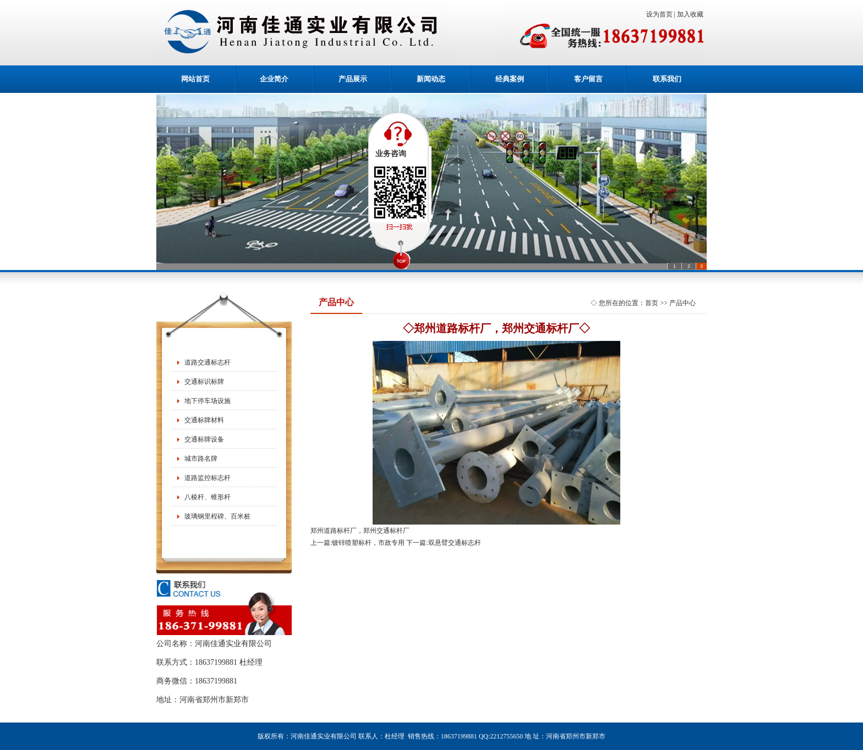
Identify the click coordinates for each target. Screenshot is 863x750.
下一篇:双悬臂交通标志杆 (443, 543)
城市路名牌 (200, 458)
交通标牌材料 (204, 420)
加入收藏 (692, 14)
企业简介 (274, 79)
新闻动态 (431, 79)
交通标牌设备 (204, 439)
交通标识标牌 (204, 381)
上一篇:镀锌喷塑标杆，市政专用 (357, 543)
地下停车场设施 (207, 401)
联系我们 (667, 79)
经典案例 (509, 79)
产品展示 (352, 79)
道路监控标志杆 (207, 478)
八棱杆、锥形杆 (207, 497)
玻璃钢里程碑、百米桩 (217, 516)
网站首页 (195, 79)
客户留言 (588, 79)
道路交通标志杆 (207, 362)
